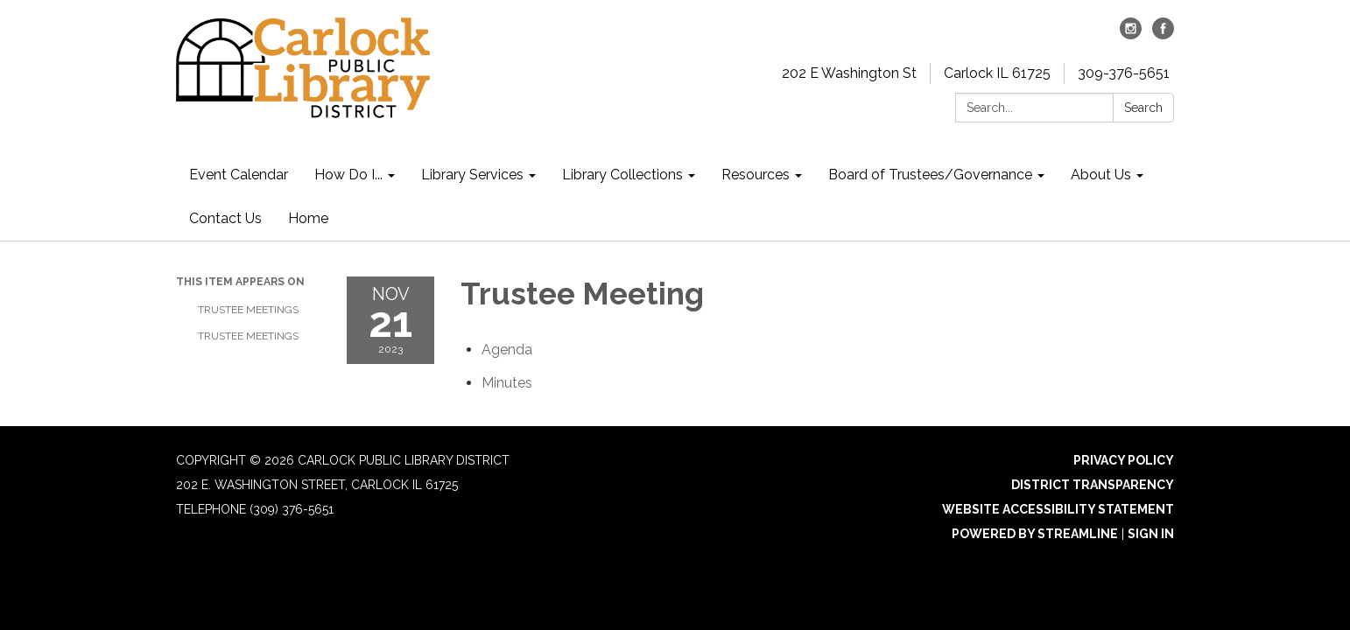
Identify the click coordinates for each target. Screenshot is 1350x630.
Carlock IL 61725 (997, 73)
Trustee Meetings (248, 310)
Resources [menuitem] (755, 174)
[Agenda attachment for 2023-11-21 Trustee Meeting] (507, 349)
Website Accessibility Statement (1058, 509)
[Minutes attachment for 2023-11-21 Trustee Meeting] (507, 382)
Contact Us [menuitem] (225, 218)
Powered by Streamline (1035, 534)
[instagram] (1131, 34)
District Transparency (1092, 485)
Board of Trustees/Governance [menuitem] (930, 174)
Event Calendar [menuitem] (238, 174)
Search (1143, 108)
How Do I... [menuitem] (348, 174)
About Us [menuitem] (1101, 174)
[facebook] (1163, 34)
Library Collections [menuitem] (622, 174)
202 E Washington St (849, 73)
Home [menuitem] (308, 218)
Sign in (1151, 534)
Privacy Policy (1123, 460)
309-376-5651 (1124, 73)
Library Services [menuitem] (472, 174)
